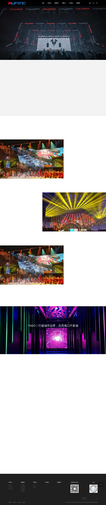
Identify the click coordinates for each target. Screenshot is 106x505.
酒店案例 (23, 489)
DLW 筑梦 (10, 486)
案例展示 (56, 3)
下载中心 (64, 3)
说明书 (34, 487)
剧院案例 (23, 490)
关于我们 (71, 3)
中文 (89, 3)
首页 (43, 3)
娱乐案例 (23, 485)
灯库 (34, 485)
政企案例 (23, 487)
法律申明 (10, 502)
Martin (9, 485)
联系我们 (78, 3)
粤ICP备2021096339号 (93, 502)
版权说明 (14, 502)
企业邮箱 (19, 502)
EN (93, 3)
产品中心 (49, 3)
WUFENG (10, 488)
